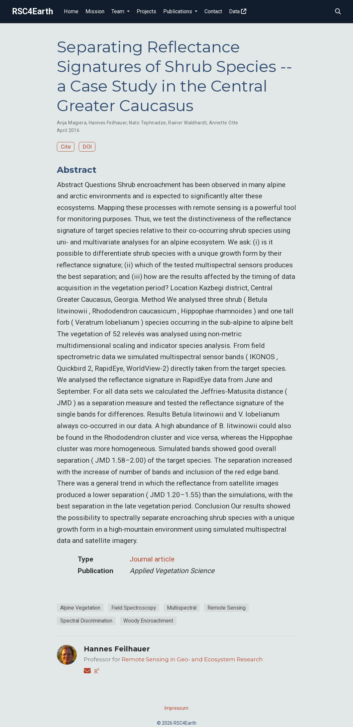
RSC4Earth (32, 11)
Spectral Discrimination (86, 621)
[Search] (338, 12)
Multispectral (181, 608)
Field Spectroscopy (133, 608)
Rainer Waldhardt (187, 122)
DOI (87, 146)
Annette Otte (223, 122)
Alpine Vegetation (80, 608)
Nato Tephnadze (147, 122)
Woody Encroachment (148, 621)
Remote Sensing (226, 608)
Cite (66, 146)
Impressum (176, 708)
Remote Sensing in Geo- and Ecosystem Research (192, 659)
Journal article (152, 559)
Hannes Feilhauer (108, 122)
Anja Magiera (71, 122)
